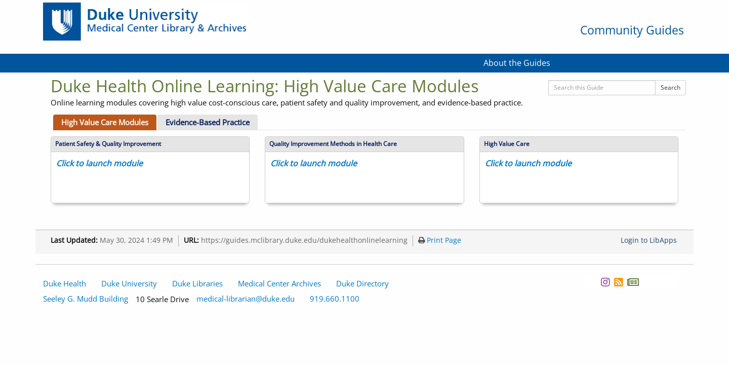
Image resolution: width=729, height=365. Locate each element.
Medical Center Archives (279, 283)
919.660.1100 (334, 299)
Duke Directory (362, 283)
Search (670, 87)
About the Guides (516, 62)
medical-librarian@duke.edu (245, 299)
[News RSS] (618, 282)
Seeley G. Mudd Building (85, 299)
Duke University (129, 283)
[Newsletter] (632, 282)
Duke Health (64, 283)
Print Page (439, 240)
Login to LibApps (649, 240)
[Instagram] (605, 282)
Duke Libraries (197, 283)
